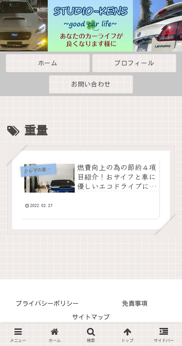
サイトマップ (91, 317)
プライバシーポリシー (47, 303)
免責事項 (134, 303)
